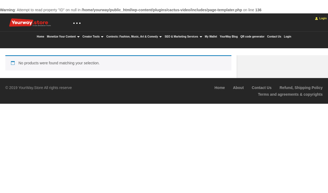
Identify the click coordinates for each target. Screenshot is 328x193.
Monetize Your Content (63, 36)
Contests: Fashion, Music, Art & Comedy (134, 36)
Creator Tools (93, 36)
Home (40, 36)
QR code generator (253, 36)
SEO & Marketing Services (183, 36)
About (238, 88)
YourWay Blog (229, 36)
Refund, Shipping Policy (301, 88)
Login (321, 18)
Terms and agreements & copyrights (290, 94)
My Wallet (211, 36)
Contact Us (274, 36)
